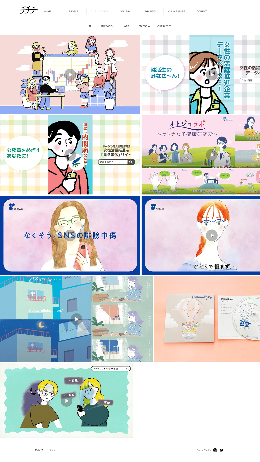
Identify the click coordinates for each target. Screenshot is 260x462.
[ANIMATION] (107, 26)
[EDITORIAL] (145, 26)
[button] (176, 11)
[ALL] (90, 26)
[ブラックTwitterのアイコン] (221, 450)
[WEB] (126, 26)
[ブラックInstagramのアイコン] (215, 450)
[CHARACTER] (164, 26)
